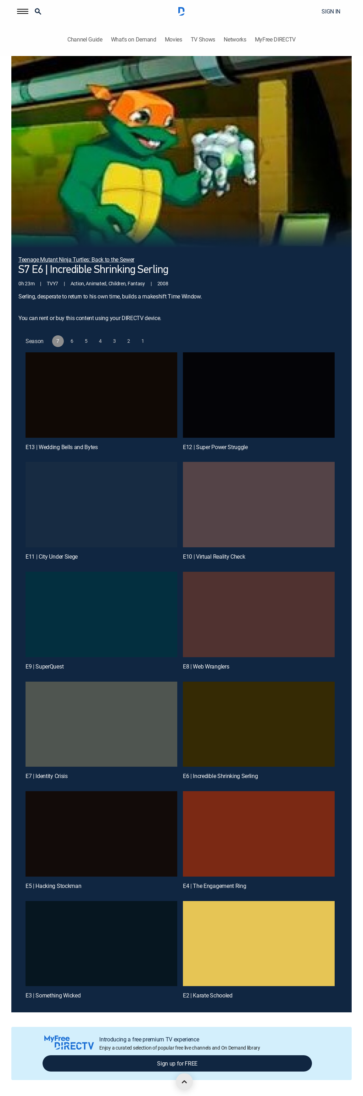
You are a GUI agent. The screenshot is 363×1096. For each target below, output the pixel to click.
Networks (235, 39)
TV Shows (203, 39)
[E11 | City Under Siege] (101, 504)
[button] (22, 11)
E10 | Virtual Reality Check (214, 556)
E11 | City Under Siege (52, 556)
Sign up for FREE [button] (177, 1063)
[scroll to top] (184, 1081)
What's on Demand (133, 39)
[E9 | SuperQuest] (101, 614)
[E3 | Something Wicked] (101, 943)
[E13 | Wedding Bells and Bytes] (101, 395)
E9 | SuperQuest (44, 666)
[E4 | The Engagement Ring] (259, 834)
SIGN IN (331, 11)
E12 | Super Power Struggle (215, 447)
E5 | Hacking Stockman (53, 886)
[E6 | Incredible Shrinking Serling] (259, 724)
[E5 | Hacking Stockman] (101, 834)
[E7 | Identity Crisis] (101, 724)
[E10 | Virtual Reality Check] (259, 504)
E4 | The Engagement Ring (214, 886)
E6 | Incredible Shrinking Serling (220, 776)
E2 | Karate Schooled (208, 995)
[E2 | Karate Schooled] (259, 943)
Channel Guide (84, 39)
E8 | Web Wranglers (206, 666)
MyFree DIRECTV (275, 39)
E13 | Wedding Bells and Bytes (62, 447)
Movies (173, 39)
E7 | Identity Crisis (47, 776)
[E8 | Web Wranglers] (259, 614)
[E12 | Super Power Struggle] (259, 395)
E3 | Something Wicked (53, 995)
